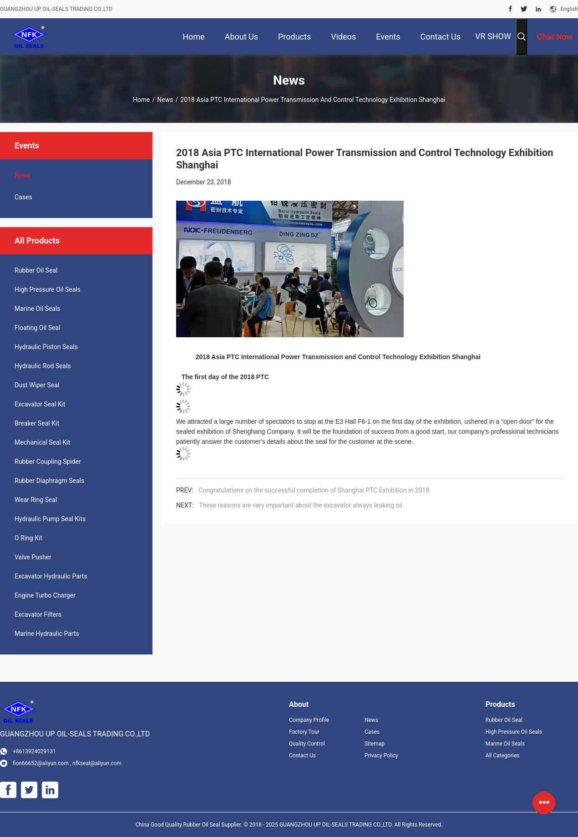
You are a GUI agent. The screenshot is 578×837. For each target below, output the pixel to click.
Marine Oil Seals (38, 308)
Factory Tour (304, 732)
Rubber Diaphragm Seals (49, 480)
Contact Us (302, 755)
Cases (23, 197)
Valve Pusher (33, 557)
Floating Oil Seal (37, 327)
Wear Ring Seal (36, 499)
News (165, 99)
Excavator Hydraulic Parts (51, 576)
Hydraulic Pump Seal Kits (50, 518)
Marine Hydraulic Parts (47, 633)
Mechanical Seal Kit (42, 442)
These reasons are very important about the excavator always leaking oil (300, 505)
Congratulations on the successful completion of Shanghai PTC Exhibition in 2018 (313, 490)
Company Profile (309, 720)
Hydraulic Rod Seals (43, 366)
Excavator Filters (38, 614)
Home (141, 99)
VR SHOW (493, 36)
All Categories (502, 755)
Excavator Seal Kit (40, 404)
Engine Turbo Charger (45, 595)
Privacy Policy (381, 755)
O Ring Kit (28, 538)
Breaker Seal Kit (37, 423)
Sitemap (375, 744)
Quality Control (307, 744)
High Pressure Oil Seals (48, 289)
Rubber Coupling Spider (48, 461)
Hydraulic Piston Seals (46, 346)
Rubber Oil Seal (36, 270)
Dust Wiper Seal (37, 385)
